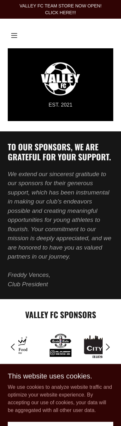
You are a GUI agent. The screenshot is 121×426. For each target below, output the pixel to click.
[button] (14, 35)
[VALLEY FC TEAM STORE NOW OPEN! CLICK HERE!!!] (60, 9)
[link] (60, 79)
